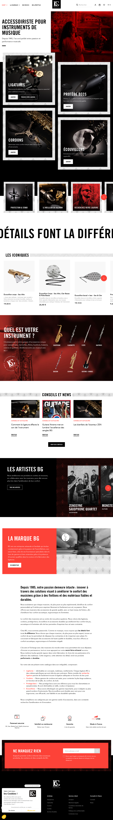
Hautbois (99, 345)
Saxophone (56, 345)
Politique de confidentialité (77, 811)
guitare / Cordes (87, 372)
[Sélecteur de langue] (109, 5)
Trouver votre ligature (28, 97)
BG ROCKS (25, 5)
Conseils (92, 800)
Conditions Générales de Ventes (76, 807)
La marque (14, 5)
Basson (55, 372)
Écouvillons (30, 689)
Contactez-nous (73, 814)
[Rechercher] (84, 5)
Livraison (71, 800)
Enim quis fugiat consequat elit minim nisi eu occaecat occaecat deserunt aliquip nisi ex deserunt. (81, 758)
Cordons (29, 678)
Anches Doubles (52, 812)
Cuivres (70, 372)
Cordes (49, 809)
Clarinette (71, 345)
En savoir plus (14, 565)
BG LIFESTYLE (36, 5)
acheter (68, 106)
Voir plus (14, 435)
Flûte (83, 345)
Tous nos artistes (15, 487)
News (91, 803)
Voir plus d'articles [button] (57, 444)
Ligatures (29, 671)
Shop (4, 5)
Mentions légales (74, 803)
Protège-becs (31, 683)
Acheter (13, 97)
